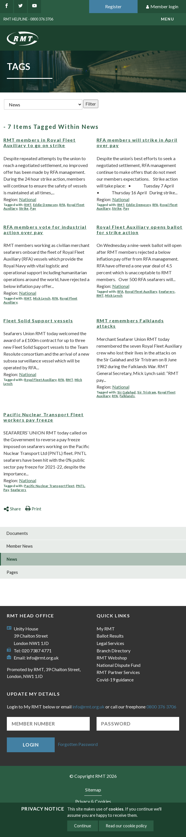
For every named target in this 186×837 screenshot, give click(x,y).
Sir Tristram (146, 392)
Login (31, 745)
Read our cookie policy (126, 825)
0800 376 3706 (161, 706)
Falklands (127, 396)
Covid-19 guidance (115, 679)
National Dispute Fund (118, 665)
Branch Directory (113, 650)
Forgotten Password (78, 744)
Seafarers (167, 291)
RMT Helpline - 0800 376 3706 (28, 19)
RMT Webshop (112, 657)
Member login (162, 7)
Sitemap (93, 789)
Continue (82, 825)
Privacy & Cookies (93, 801)
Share (12, 508)
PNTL (80, 486)
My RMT (106, 628)
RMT (27, 205)
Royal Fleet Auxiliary (141, 291)
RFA (62, 205)
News (12, 559)
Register (113, 6)
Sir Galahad (126, 392)
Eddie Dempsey (45, 205)
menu (167, 19)
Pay (33, 208)
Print (33, 508)
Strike (24, 208)
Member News (20, 546)
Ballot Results (110, 635)
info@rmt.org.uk (42, 657)
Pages (12, 572)
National (27, 199)
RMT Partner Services (118, 672)
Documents (17, 533)
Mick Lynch (41, 298)
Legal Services (110, 643)
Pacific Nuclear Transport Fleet (49, 486)
